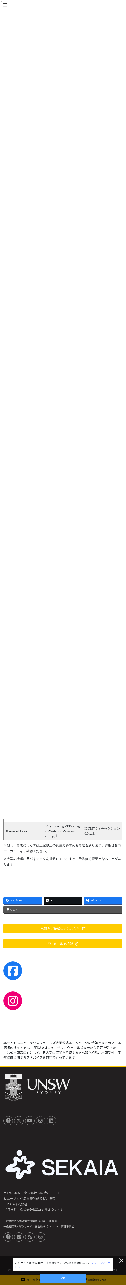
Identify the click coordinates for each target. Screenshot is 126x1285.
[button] (63, 928)
